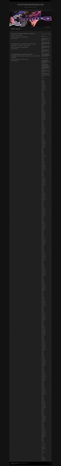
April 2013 (43, 265)
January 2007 (43, 359)
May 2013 (43, 264)
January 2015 (43, 238)
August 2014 (43, 245)
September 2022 (44, 132)
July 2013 (43, 261)
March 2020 (43, 161)
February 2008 (43, 342)
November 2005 (44, 377)
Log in (42, 456)
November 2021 (44, 143)
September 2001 (44, 435)
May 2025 (43, 94)
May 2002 (43, 425)
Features (34, 10)
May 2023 (43, 123)
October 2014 (43, 242)
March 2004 (43, 401)
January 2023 (43, 128)
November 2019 (44, 166)
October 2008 (43, 332)
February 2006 (43, 373)
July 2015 (43, 231)
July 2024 (43, 105)
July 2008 (43, 336)
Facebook (37, 10)
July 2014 (43, 246)
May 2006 (43, 369)
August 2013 (43, 260)
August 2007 (43, 350)
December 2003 (43, 403)
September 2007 (44, 349)
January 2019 (43, 179)
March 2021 (43, 153)
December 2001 (43, 431)
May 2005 (43, 384)
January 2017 (43, 209)
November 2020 (44, 156)
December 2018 (43, 180)
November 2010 (44, 302)
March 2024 (43, 110)
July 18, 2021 (13, 47)
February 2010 (43, 313)
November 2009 (44, 316)
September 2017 (44, 199)
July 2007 (43, 351)
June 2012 (43, 278)
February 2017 (43, 208)
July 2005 (43, 382)
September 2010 (44, 304)
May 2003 (43, 412)
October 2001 (43, 434)
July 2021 (43, 148)
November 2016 (44, 212)
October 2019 (43, 167)
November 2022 (44, 129)
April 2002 (43, 426)
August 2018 (43, 185)
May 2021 (43, 151)
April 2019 (43, 175)
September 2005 (44, 379)
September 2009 (44, 318)
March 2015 (43, 236)
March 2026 (43, 81)
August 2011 (43, 290)
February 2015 (43, 237)
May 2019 (43, 174)
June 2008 (43, 337)
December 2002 (43, 416)
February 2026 (43, 82)
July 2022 (43, 134)
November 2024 (44, 100)
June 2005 (43, 383)
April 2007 (43, 355)
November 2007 (44, 346)
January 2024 (43, 113)
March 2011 (43, 297)
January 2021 (43, 155)
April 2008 (43, 340)
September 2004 (44, 393)
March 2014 (43, 251)
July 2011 (43, 292)
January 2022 (43, 141)
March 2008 (43, 341)
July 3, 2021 (13, 59)
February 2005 (43, 388)
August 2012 (43, 275)
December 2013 (43, 255)
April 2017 (43, 205)
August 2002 (43, 421)
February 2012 (43, 283)
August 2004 (43, 394)
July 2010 (43, 307)
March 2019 (43, 176)
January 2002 (43, 430)
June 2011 (43, 293)
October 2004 (43, 392)
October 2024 (43, 101)
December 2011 (43, 285)
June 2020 (43, 157)
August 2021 (43, 147)
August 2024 (43, 104)
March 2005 (43, 387)
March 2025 (43, 96)
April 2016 (43, 219)
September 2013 (44, 259)
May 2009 (43, 323)
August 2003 (43, 408)
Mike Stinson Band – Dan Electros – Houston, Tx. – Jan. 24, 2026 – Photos (46, 71)
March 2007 (43, 356)
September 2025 (44, 89)
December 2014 (43, 240)
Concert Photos (26, 10)
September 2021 (44, 146)
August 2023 (43, 119)
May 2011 (43, 294)
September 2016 (44, 214)
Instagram (41, 10)
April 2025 (43, 95)
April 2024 (43, 109)
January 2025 (43, 99)
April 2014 (43, 250)
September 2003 (44, 407)
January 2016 (43, 223)
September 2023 (44, 118)
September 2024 (44, 103)
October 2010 (43, 303)
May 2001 (43, 439)
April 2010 (43, 311)
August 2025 (43, 90)
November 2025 (44, 86)
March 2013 (43, 266)
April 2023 (43, 124)
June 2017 (43, 203)
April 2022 (43, 138)
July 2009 (43, 321)
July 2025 (43, 91)
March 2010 (43, 312)
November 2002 (44, 417)
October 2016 (43, 213)
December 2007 (43, 345)
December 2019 (43, 165)
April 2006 (43, 370)
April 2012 (43, 280)
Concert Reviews (21, 10)
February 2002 (43, 429)
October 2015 (43, 227)
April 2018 (43, 190)
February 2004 (43, 402)
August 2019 (43, 170)
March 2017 (43, 207)
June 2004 (43, 397)
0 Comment (27, 47)
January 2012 (43, 284)
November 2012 (44, 271)
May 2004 (43, 398)
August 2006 (43, 365)
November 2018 (44, 181)
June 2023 (43, 122)
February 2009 (43, 327)
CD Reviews (30, 10)
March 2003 (43, 415)
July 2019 (43, 171)
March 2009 (43, 326)
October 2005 (43, 378)
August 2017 (43, 200)
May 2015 (43, 233)
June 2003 (43, 411)
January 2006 (43, 374)
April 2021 (43, 152)
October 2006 (43, 363)
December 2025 (43, 85)
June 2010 (43, 308)
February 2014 (43, 252)
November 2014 (44, 241)
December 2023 (43, 114)
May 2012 (43, 279)
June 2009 (43, 322)
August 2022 (43, 133)
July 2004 (43, 396)
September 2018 (44, 184)
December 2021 (43, 142)
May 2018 (43, 189)
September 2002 (44, 420)
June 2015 (43, 232)
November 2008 (44, 331)
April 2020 (43, 160)
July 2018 (43, 186)
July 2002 (43, 422)
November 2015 (44, 226)
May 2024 (43, 108)
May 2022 (43, 137)
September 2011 (44, 289)
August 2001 (43, 436)
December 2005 (43, 375)
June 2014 (43, 247)
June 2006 (43, 368)
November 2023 (44, 115)
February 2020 (43, 162)
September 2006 (44, 364)
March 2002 (43, 427)
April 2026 (43, 80)
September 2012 (44, 274)
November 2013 (44, 256)
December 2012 (43, 270)
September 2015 (44, 228)
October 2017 (43, 198)
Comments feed (44, 458)
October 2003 (43, 406)
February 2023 (43, 127)
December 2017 (43, 195)
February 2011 (43, 298)
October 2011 (43, 288)
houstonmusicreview (18, 47)
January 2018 (43, 194)
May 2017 (43, 204)
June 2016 (43, 218)
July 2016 (43, 217)
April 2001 (43, 440)
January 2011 (43, 299)
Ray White (43, 60)
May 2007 (43, 354)
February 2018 (43, 193)
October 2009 (43, 317)
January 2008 (43, 344)
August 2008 (43, 335)
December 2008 (43, 330)
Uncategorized (43, 452)
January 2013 (43, 269)
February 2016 (43, 222)
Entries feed (43, 457)
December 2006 (43, 360)
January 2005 (43, 389)
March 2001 (43, 441)
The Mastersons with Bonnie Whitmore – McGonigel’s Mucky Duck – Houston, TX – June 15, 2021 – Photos (25, 56)
